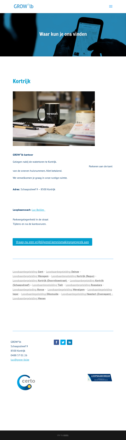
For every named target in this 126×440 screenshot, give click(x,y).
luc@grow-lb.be (20, 359)
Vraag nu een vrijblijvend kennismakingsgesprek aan (52, 242)
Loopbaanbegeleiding (28, 271)
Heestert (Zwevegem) (98, 294)
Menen (41, 298)
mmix (65, 435)
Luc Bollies (38, 209)
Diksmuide (52, 294)
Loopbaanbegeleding (28, 289)
